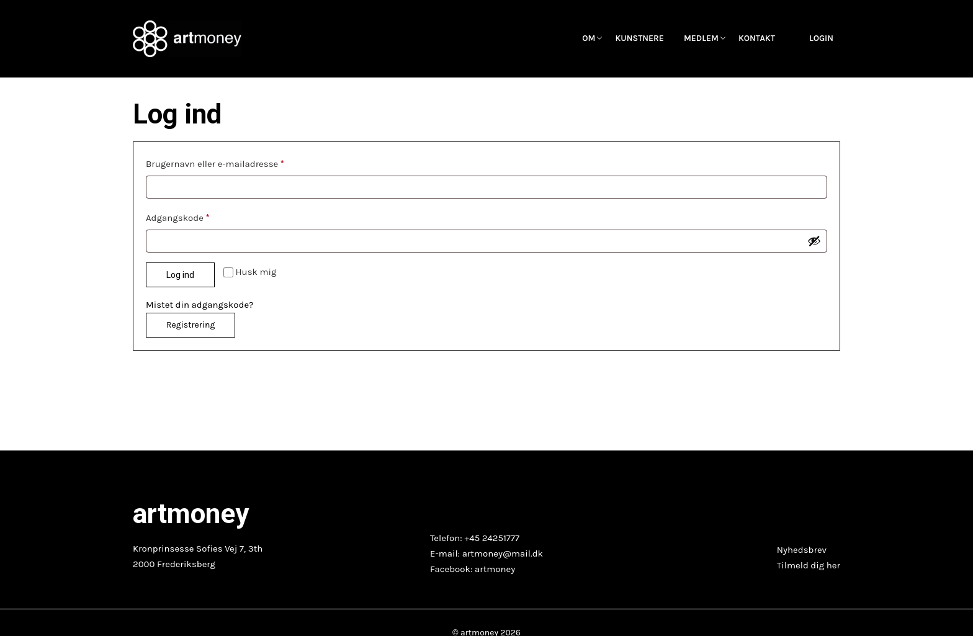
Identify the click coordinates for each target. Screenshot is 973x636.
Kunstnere (639, 38)
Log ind (180, 275)
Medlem (701, 38)
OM (588, 38)
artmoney (495, 569)
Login (821, 38)
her (833, 565)
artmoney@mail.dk (502, 553)
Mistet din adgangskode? (200, 304)
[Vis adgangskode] (814, 241)
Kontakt (756, 38)
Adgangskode (181, 215)
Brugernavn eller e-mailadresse (219, 162)
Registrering (190, 325)
